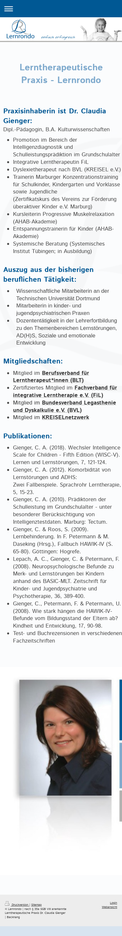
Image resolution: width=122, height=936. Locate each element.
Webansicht (109, 907)
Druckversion (17, 905)
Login (113, 903)
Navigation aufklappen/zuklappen (61, 9)
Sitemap (36, 905)
